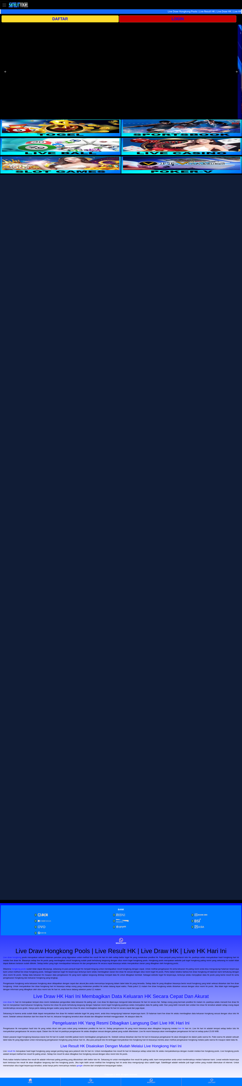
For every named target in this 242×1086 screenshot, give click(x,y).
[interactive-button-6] (181, 164)
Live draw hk (9, 1002)
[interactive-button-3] (60, 146)
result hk (11, 1051)
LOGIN (178, 19)
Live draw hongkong (12, 957)
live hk (181, 1028)
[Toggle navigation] (4, 5)
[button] (5, 71)
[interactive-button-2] (181, 127)
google (80, 1065)
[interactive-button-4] (181, 146)
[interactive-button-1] (60, 127)
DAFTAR (60, 19)
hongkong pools (19, 969)
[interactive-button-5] (60, 164)
